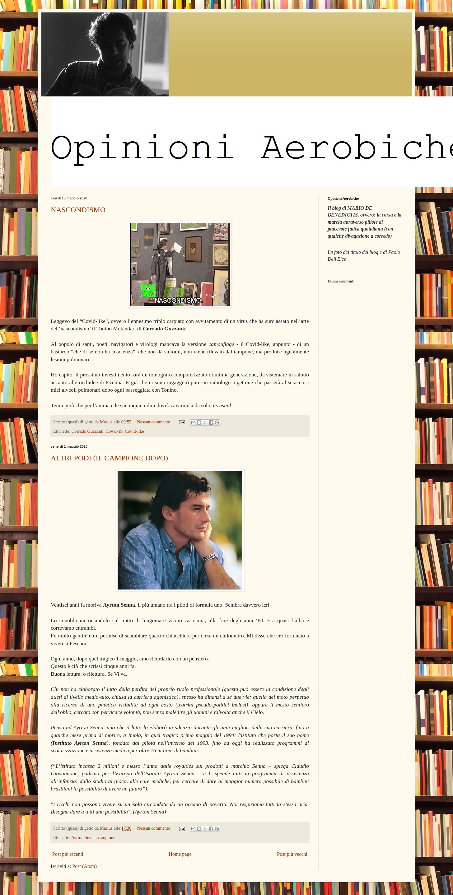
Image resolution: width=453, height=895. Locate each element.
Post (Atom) (84, 866)
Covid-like (134, 431)
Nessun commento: (154, 421)
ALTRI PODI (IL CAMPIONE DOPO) (109, 458)
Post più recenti (67, 854)
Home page (180, 854)
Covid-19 (114, 431)
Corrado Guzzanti (88, 431)
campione (106, 837)
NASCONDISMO (78, 210)
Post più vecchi (292, 854)
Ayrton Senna (83, 837)
